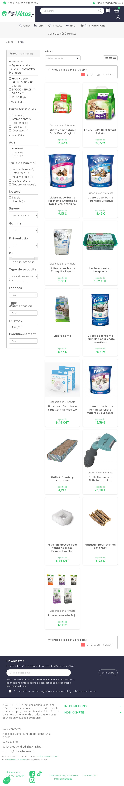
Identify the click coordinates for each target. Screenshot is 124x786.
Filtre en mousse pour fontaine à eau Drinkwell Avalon (62, 548)
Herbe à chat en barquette (100, 270)
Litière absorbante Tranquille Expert (62, 270)
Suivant (109, 74)
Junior (18, 152)
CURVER (19, 97)
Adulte (18, 148)
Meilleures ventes (55, 58)
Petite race (20, 173)
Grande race (21, 180)
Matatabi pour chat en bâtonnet (100, 546)
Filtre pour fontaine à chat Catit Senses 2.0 (62, 408)
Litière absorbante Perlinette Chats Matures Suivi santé (100, 409)
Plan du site (90, 775)
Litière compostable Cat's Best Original (62, 131)
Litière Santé (62, 335)
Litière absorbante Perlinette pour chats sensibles (100, 339)
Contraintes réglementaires (63, 775)
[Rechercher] (72, 10)
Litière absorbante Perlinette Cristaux (100, 199)
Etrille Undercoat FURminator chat (100, 479)
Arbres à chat (22, 119)
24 (98, 74)
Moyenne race (22, 176)
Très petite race (23, 169)
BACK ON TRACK (23, 89)
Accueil (10, 41)
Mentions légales (63, 778)
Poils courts (20, 126)
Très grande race (24, 184)
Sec (16, 197)
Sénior (17, 156)
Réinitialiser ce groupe (20, 281)
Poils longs (20, 122)
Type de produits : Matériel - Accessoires (22, 67)
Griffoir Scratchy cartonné (62, 479)
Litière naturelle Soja (62, 615)
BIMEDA (18, 93)
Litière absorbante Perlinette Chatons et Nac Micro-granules (62, 201)
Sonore (18, 115)
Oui (17, 327)
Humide (18, 201)
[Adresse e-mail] (38, 672)
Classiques (20, 130)
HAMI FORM (20, 78)
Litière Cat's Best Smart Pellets (100, 131)
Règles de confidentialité (47, 756)
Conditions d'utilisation (17, 759)
